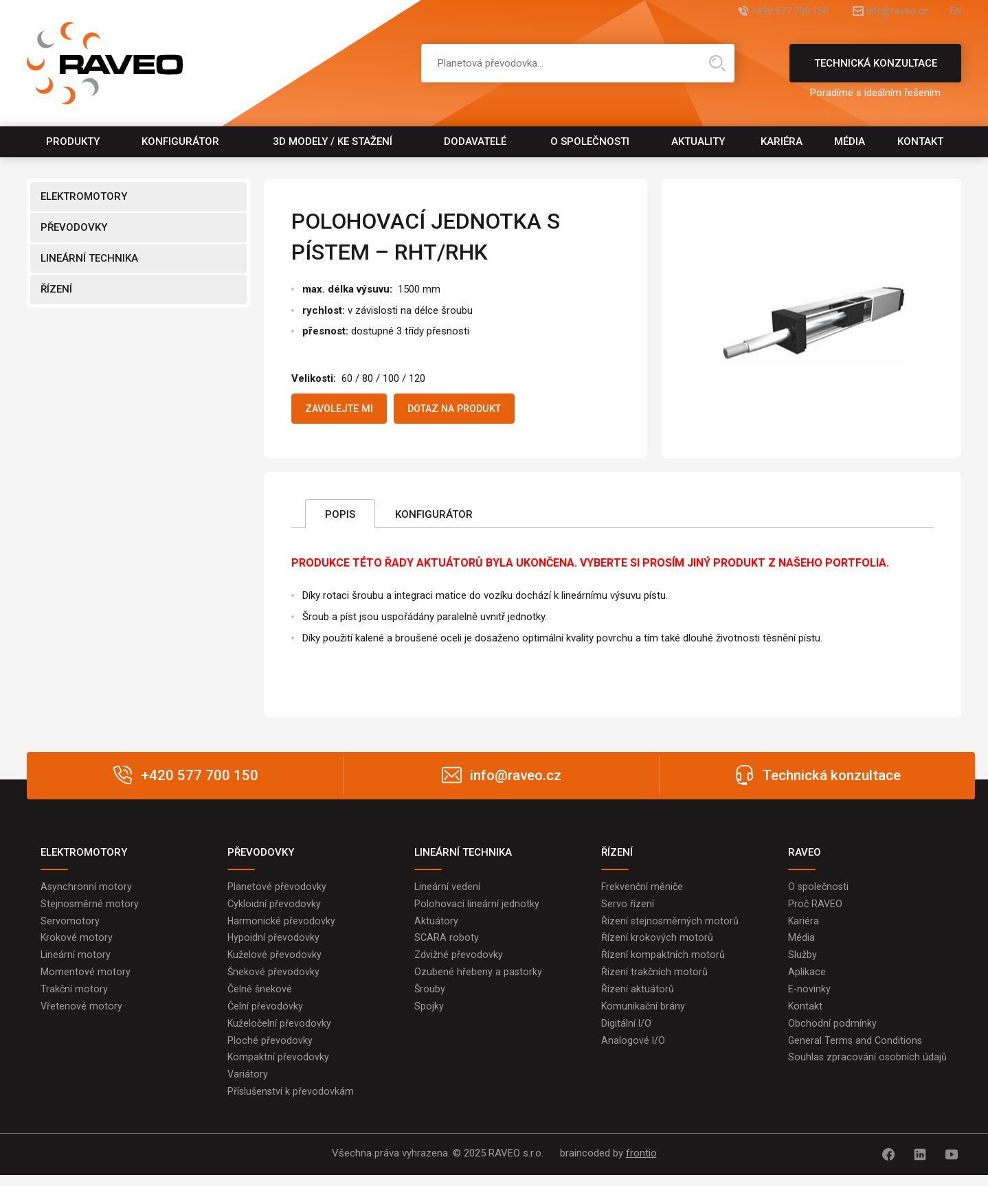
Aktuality (698, 141)
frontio (641, 1166)
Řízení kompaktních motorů (663, 961)
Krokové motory (77, 943)
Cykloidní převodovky (274, 908)
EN (955, 12)
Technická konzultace (875, 69)
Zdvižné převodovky (459, 961)
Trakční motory (75, 997)
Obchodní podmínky (832, 1033)
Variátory (248, 1086)
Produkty (73, 141)
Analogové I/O (633, 1051)
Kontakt (920, 141)
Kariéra (781, 141)
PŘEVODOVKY (74, 227)
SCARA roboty (447, 943)
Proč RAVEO (816, 908)
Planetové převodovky (276, 890)
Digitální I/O (626, 1033)
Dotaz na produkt (473, 410)
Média (849, 141)
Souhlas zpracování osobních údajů (868, 1068)
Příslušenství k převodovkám (291, 1104)
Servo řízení (627, 908)
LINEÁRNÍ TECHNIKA (89, 258)
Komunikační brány (643, 1015)
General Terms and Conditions (856, 1051)
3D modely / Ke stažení (332, 141)
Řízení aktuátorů (637, 997)
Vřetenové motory (82, 1015)
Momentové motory (86, 979)
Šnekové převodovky (273, 979)
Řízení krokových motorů (657, 943)
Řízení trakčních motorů (654, 979)
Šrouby (430, 997)
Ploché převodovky (270, 1051)
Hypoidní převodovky (273, 943)
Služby (802, 961)
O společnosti (589, 141)
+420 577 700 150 (757, 12)
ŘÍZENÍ (56, 289)
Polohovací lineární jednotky (476, 908)
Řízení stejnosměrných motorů (670, 926)
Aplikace (807, 979)
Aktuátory (436, 926)
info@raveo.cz (881, 12)
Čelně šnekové (260, 997)
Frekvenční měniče (643, 890)
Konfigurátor (180, 141)
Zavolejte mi (344, 410)
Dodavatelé (475, 141)
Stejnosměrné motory (90, 908)
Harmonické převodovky (281, 926)
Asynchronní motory (87, 890)
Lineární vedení (447, 890)
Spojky (429, 1015)
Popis (340, 517)
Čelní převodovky (265, 1015)
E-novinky (809, 997)
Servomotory (70, 926)
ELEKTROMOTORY (84, 196)
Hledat (717, 63)
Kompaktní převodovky (278, 1068)
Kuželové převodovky (274, 961)
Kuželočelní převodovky (280, 1033)
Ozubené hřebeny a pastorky (478, 979)
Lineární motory (76, 961)
